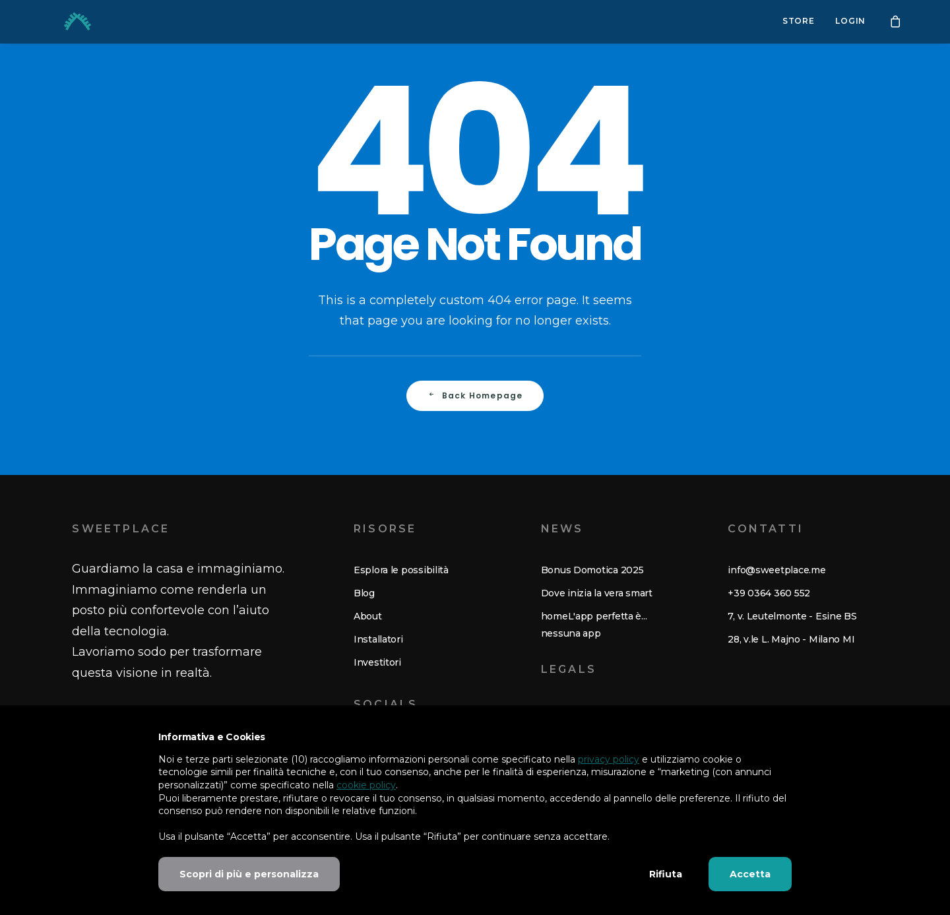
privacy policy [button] (608, 759)
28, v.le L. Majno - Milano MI (791, 639)
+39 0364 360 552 (769, 593)
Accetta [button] (750, 874)
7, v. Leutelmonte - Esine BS (792, 616)
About (368, 616)
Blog (364, 593)
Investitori (377, 662)
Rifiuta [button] (665, 874)
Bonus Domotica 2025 (592, 570)
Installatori (378, 639)
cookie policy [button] (366, 785)
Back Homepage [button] (475, 395)
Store (798, 21)
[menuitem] (798, 22)
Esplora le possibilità (401, 570)
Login (850, 21)
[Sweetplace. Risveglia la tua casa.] (62, 22)
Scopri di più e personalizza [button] (249, 874)
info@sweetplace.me (776, 570)
